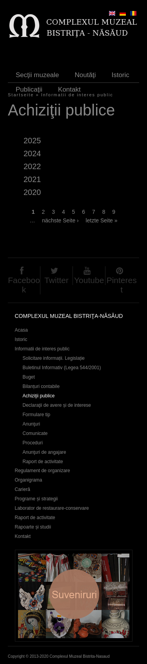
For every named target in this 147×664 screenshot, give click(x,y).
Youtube (89, 280)
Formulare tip (37, 414)
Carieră (22, 489)
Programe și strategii (36, 499)
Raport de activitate (43, 461)
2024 (32, 153)
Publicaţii (29, 89)
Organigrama (28, 480)
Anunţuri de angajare (44, 452)
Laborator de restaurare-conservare (52, 508)
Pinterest (122, 285)
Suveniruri (73, 596)
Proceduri (33, 443)
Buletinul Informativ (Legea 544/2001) (62, 367)
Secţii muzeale (37, 75)
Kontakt (69, 89)
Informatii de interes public (42, 349)
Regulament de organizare (42, 470)
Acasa (21, 330)
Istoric (120, 75)
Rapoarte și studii (33, 527)
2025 (32, 140)
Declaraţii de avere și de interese (57, 405)
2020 (32, 192)
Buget (29, 377)
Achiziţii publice (39, 396)
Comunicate (35, 433)
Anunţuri (31, 424)
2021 (32, 179)
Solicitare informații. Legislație (54, 358)
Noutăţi (85, 75)
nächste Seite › (60, 220)
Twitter (56, 280)
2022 (32, 166)
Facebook (24, 285)
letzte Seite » (102, 220)
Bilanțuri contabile (41, 386)
